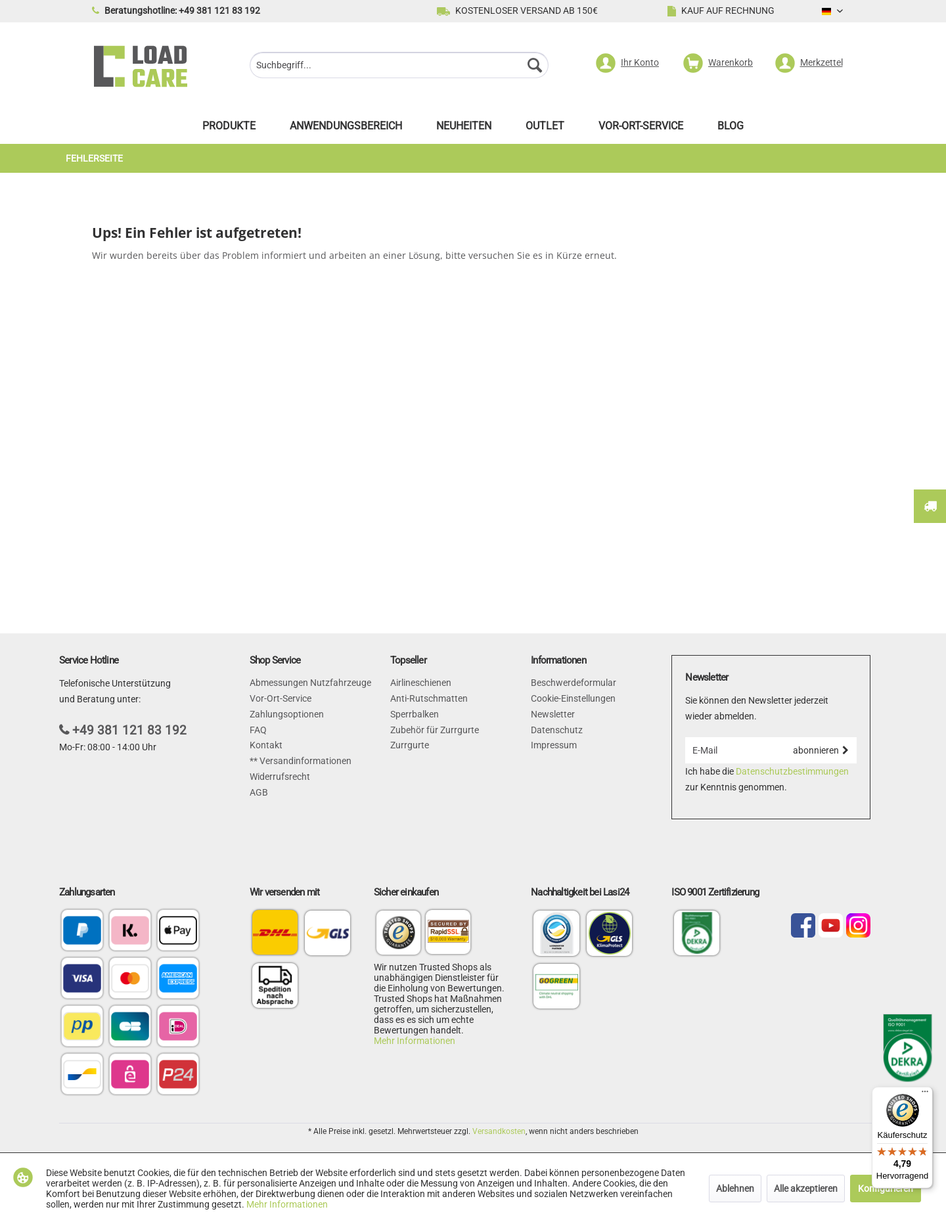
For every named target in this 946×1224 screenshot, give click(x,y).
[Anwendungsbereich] (346, 129)
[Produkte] (229, 129)
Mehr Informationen (414, 1040)
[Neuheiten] (464, 129)
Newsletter (553, 714)
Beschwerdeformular (573, 682)
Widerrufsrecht (280, 776)
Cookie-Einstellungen (573, 698)
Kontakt (266, 745)
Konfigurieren (885, 1188)
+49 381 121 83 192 (129, 730)
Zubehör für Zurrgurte (434, 730)
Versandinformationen (304, 761)
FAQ (258, 730)
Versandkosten (499, 1131)
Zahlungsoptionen (287, 714)
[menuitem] (399, 66)
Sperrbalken (414, 714)
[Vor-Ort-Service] (640, 129)
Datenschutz (557, 730)
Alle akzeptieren (806, 1188)
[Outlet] (545, 129)
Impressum (554, 745)
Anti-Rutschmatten (429, 698)
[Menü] (925, 1094)
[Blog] (730, 129)
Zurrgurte (409, 745)
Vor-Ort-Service (280, 698)
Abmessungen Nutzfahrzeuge (310, 682)
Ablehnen (735, 1188)
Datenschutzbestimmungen (792, 771)
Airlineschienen (420, 682)
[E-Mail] (734, 750)
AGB (259, 792)
